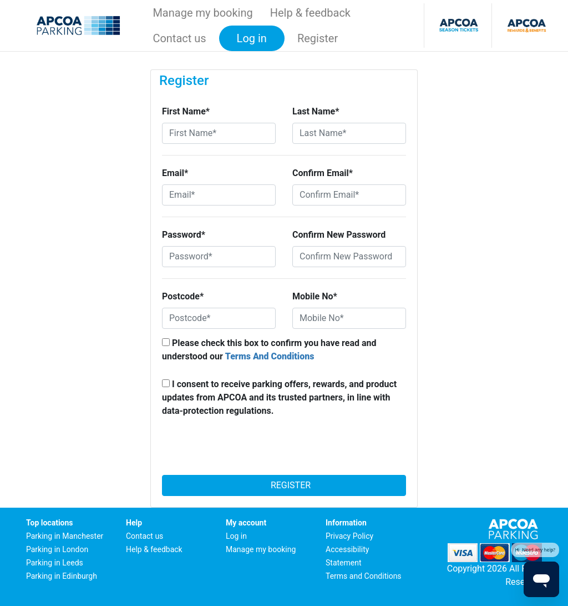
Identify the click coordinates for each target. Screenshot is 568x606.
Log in (236, 536)
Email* (175, 173)
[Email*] (219, 195)
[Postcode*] (219, 318)
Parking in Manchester (64, 536)
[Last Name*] (349, 133)
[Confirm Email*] (349, 195)
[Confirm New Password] (349, 256)
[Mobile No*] (349, 318)
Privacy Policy (349, 536)
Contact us (179, 38)
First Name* (186, 111)
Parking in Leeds (54, 562)
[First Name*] (219, 133)
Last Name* (315, 111)
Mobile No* (314, 296)
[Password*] (219, 256)
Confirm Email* (322, 173)
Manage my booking (202, 12)
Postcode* (183, 296)
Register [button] (317, 38)
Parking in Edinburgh (61, 576)
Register (284, 485)
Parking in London (57, 549)
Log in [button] (252, 38)
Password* (183, 234)
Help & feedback (310, 12)
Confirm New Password (339, 234)
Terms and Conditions (364, 576)
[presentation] (284, 449)
